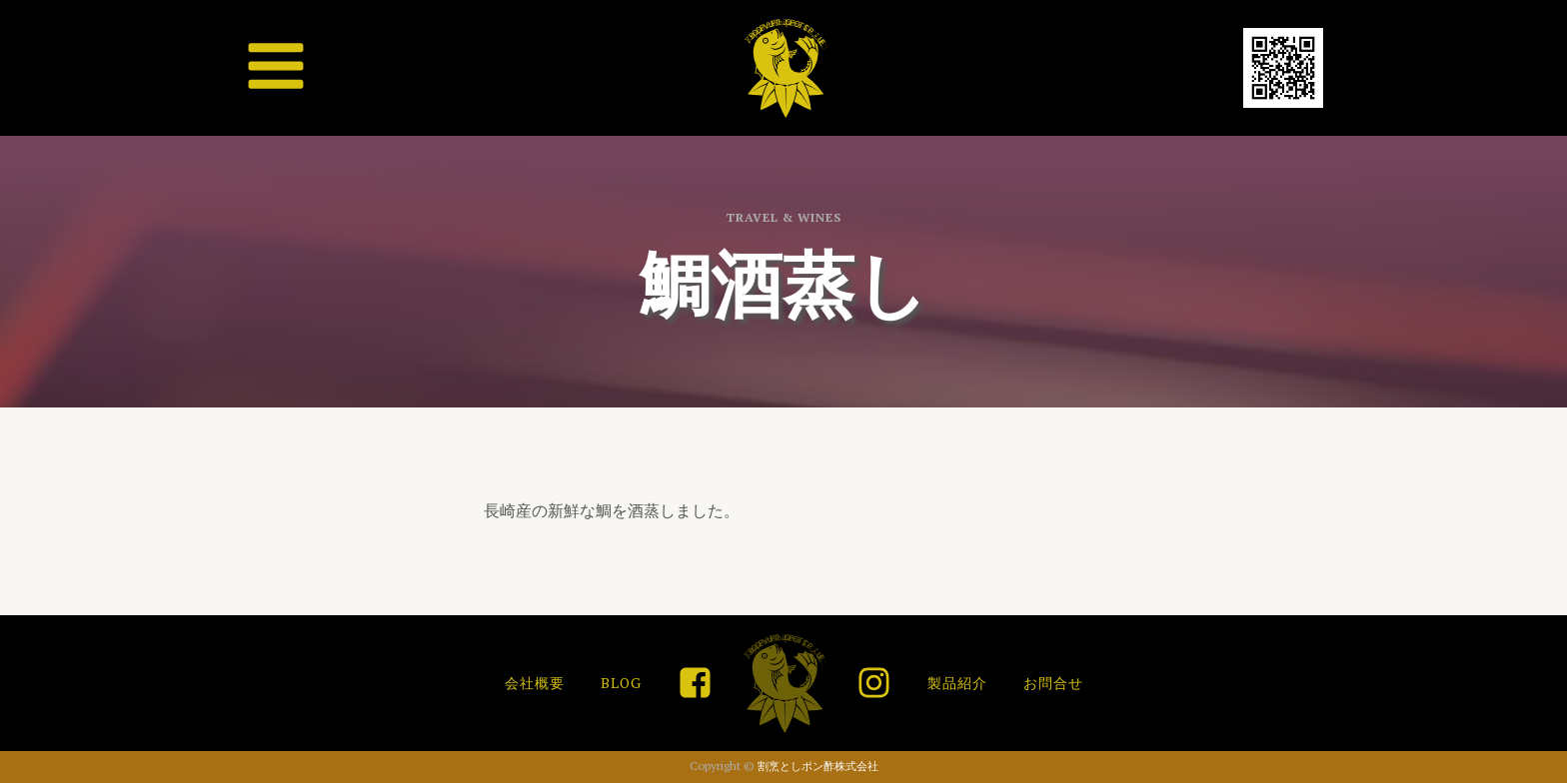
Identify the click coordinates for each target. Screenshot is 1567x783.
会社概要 (535, 682)
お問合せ (1053, 682)
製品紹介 (957, 682)
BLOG (621, 682)
